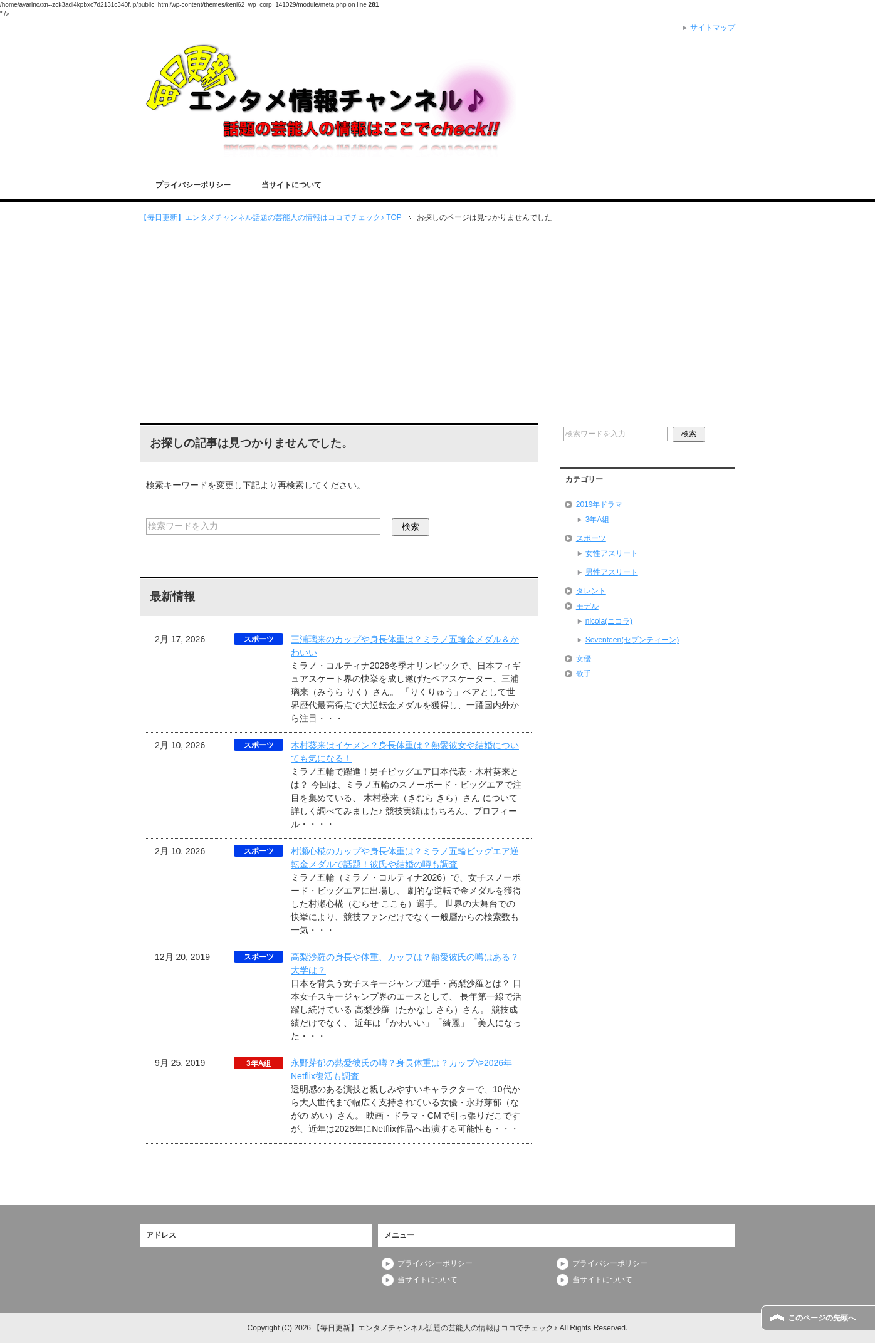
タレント (591, 591)
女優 (583, 658)
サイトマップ (712, 27)
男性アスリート (611, 572)
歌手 (583, 673)
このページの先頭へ (822, 1318)
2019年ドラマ (599, 504)
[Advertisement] (437, 324)
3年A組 (597, 519)
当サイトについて (291, 184)
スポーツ (591, 538)
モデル (587, 606)
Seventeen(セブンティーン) (632, 639)
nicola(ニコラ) (608, 621)
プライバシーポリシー (193, 184)
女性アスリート (611, 553)
